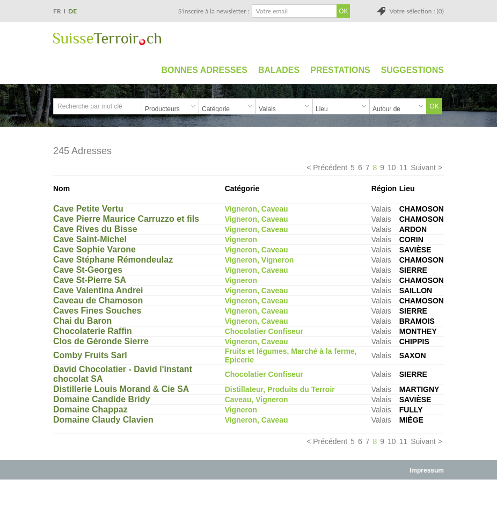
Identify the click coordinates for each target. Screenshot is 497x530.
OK (433, 106)
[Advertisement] (248, 504)
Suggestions (412, 70)
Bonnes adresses (204, 70)
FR (57, 11)
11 (403, 167)
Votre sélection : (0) (416, 11)
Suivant (423, 167)
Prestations (340, 70)
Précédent (330, 167)
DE (72, 11)
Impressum (427, 470)
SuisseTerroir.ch (107, 39)
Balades (278, 70)
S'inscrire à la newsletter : (214, 11)
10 (392, 167)
